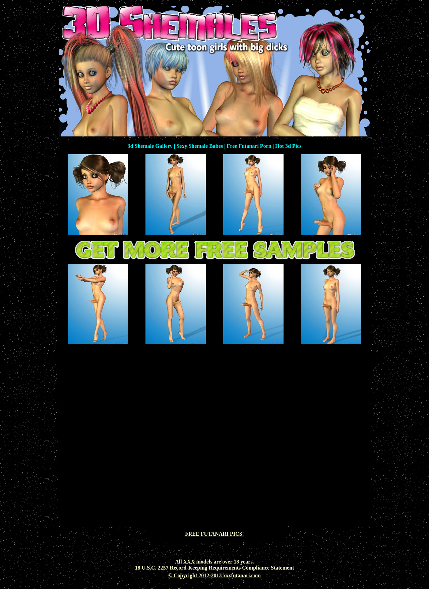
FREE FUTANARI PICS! (214, 534)
